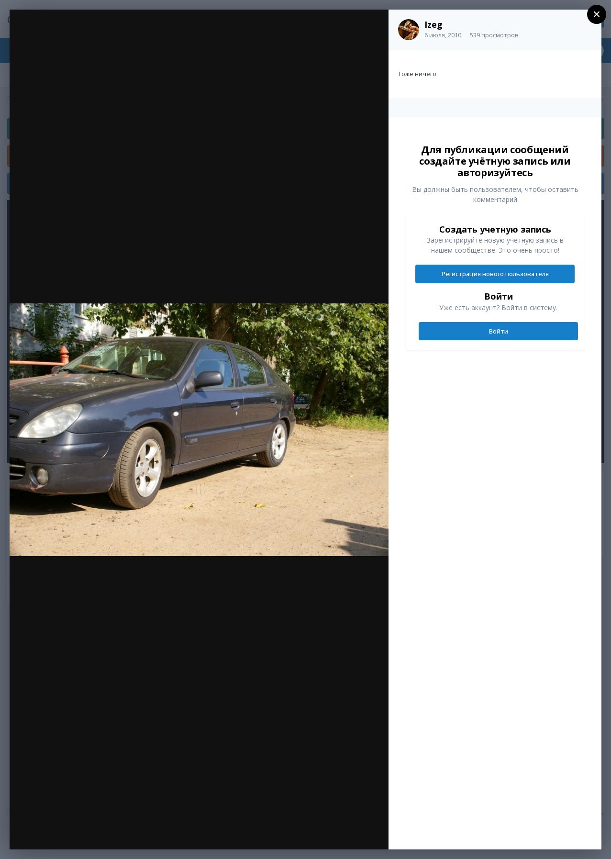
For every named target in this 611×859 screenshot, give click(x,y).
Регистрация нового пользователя (495, 273)
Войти (498, 331)
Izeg (433, 24)
